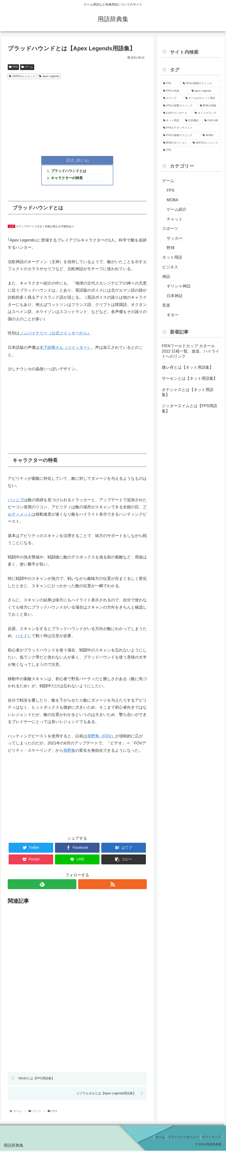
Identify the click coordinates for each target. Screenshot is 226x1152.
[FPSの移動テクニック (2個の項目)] (180, 135)
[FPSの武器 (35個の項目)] (175, 91)
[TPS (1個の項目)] (191, 150)
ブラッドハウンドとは (69, 171)
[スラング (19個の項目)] (172, 98)
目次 (70, 160)
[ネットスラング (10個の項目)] (207, 113)
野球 (171, 248)
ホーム (156, 1138)
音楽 (166, 305)
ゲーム (27, 66)
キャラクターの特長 (67, 178)
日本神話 (175, 296)
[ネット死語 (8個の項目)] (171, 120)
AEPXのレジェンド (22, 76)
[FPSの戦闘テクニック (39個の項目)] (201, 83)
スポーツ (170, 228)
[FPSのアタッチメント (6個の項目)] (191, 128)
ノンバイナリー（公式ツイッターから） (55, 334)
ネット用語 (172, 257)
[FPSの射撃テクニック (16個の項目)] (179, 105)
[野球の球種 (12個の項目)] (209, 105)
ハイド (22, 636)
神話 (166, 276)
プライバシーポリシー (181, 1138)
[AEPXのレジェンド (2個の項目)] (206, 143)
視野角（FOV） (101, 736)
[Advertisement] (77, 114)
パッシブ (16, 500)
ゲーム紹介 (176, 209)
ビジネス (170, 267)
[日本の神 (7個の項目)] (211, 120)
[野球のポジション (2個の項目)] (175, 143)
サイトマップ (211, 1138)
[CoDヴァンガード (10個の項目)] (176, 113)
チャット (175, 219)
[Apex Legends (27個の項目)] (205, 91)
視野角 (69, 751)
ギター (173, 315)
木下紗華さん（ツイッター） (65, 348)
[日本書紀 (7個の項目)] (192, 120)
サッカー (175, 238)
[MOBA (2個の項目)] (211, 135)
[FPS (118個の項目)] (170, 83)
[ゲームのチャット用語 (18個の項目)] (202, 98)
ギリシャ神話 (178, 286)
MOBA (172, 200)
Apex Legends (49, 76)
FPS (13, 66)
